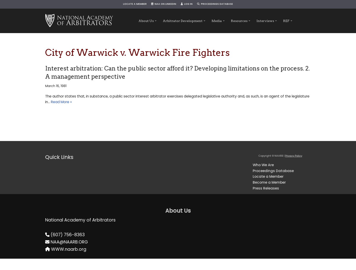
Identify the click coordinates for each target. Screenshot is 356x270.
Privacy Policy (293, 161)
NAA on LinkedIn (161, 4)
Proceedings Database (221, 4)
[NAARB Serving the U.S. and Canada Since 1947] (79, 21)
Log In (188, 4)
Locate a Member (128, 4)
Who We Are (266, 170)
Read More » (140, 106)
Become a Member (273, 192)
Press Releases (269, 199)
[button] (147, 21)
